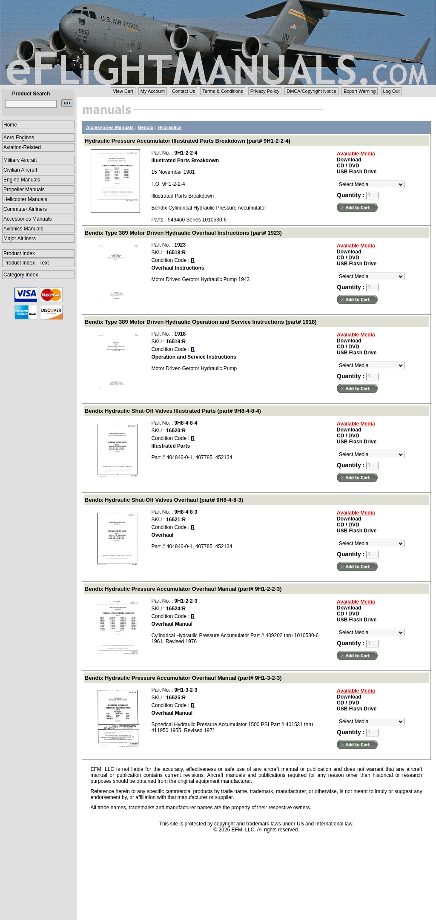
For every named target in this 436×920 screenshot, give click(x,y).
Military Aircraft (20, 160)
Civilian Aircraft (20, 170)
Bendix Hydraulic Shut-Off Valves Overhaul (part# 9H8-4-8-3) (164, 500)
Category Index (20, 275)
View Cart (123, 91)
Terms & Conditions (222, 91)
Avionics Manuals (23, 229)
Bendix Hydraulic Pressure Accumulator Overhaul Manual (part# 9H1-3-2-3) (183, 678)
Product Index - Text (26, 263)
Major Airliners (19, 239)
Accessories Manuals (27, 219)
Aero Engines (18, 138)
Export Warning (360, 91)
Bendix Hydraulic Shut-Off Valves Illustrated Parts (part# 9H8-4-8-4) (173, 411)
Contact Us (183, 91)
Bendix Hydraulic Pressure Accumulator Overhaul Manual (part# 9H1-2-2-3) (183, 589)
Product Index (19, 253)
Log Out (391, 91)
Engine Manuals (21, 180)
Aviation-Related (22, 147)
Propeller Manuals (24, 190)
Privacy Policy (264, 91)
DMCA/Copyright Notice (311, 91)
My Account (153, 91)
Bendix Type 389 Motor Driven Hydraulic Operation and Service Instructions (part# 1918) (200, 322)
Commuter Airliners (25, 209)
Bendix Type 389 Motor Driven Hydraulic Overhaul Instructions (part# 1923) (183, 233)
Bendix (146, 127)
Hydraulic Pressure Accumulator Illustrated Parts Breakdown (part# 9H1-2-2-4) (187, 141)
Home (10, 125)
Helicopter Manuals (25, 199)
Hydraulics (169, 127)
